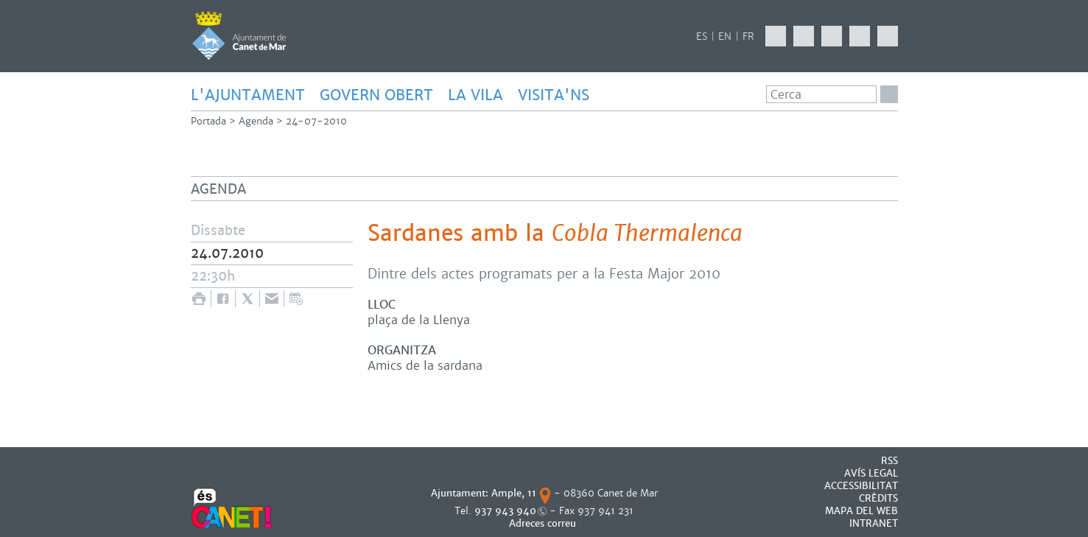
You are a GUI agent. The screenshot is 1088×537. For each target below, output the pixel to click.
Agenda (256, 121)
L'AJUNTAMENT (248, 95)
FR (748, 36)
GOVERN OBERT (376, 95)
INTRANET (873, 523)
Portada (208, 121)
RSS (889, 460)
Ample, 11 (513, 493)
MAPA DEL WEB (861, 511)
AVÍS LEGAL (871, 473)
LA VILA (475, 95)
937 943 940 (505, 511)
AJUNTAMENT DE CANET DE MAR (239, 35)
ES (701, 36)
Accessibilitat (861, 486)
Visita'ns (553, 95)
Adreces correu (544, 523)
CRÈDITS (878, 498)
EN (724, 36)
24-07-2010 (316, 121)
